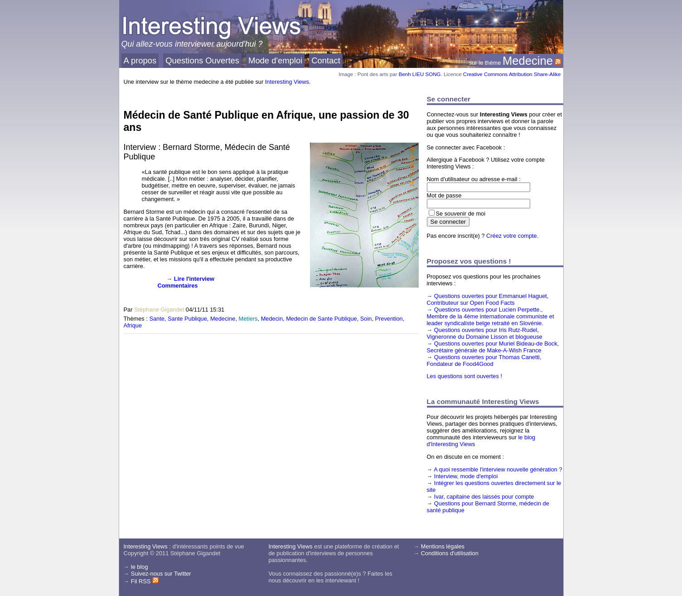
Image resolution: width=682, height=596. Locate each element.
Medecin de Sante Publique (321, 318)
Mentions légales (442, 546)
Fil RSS (145, 581)
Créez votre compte (511, 235)
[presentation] (138, 289)
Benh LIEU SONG (420, 74)
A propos (140, 60)
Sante (156, 318)
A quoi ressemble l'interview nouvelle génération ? (498, 469)
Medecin (272, 318)
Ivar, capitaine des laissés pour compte (484, 496)
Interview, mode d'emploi (466, 476)
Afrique (133, 325)
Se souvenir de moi (461, 213)
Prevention (389, 318)
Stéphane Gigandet (159, 309)
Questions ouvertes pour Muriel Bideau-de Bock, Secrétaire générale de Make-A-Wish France (493, 347)
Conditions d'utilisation (450, 553)
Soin (366, 318)
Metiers (248, 318)
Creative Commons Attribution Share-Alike (512, 74)
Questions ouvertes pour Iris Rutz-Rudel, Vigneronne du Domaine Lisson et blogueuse (484, 333)
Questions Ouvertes (202, 60)
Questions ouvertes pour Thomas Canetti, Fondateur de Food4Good (484, 360)
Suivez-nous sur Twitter (161, 573)
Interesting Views (287, 81)
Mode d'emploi (275, 60)
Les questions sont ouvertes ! (464, 376)
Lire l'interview (194, 278)
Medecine (528, 60)
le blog (139, 566)
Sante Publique (187, 318)
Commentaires (178, 285)
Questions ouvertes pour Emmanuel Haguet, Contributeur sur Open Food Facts (488, 299)
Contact (325, 60)
